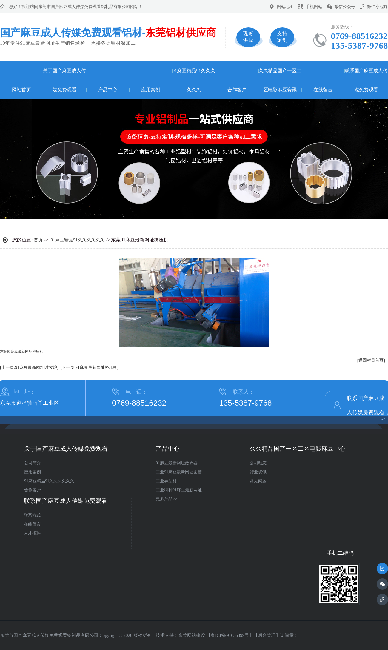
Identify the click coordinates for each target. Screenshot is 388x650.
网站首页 (21, 89)
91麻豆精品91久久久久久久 (193, 80)
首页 (38, 240)
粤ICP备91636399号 (230, 635)
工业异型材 (166, 481)
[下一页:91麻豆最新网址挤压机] (89, 367)
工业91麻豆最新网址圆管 (179, 472)
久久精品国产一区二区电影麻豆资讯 (279, 80)
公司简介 (32, 463)
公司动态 (258, 463)
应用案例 (150, 89)
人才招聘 (32, 533)
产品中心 (107, 89)
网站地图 (285, 6)
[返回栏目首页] (371, 360)
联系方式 (32, 515)
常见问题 (258, 481)
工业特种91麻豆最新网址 (179, 490)
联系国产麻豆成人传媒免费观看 (366, 80)
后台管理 (267, 635)
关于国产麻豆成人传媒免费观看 (64, 80)
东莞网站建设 (191, 635)
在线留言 (322, 89)
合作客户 (237, 89)
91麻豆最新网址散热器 (177, 463)
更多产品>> (166, 499)
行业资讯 (258, 472)
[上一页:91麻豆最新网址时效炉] (29, 367)
